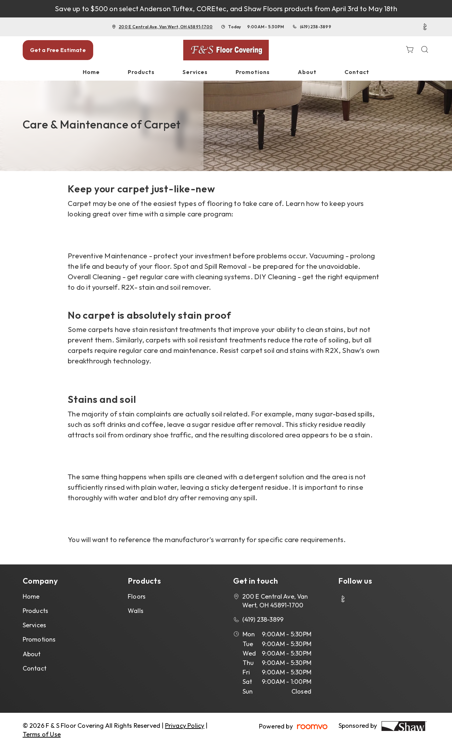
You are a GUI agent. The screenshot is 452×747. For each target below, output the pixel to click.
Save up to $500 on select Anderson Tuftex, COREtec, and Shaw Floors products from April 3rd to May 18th (226, 8)
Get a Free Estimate (58, 49)
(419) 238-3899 (315, 26)
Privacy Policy (185, 726)
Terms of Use (42, 734)
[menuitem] (91, 72)
